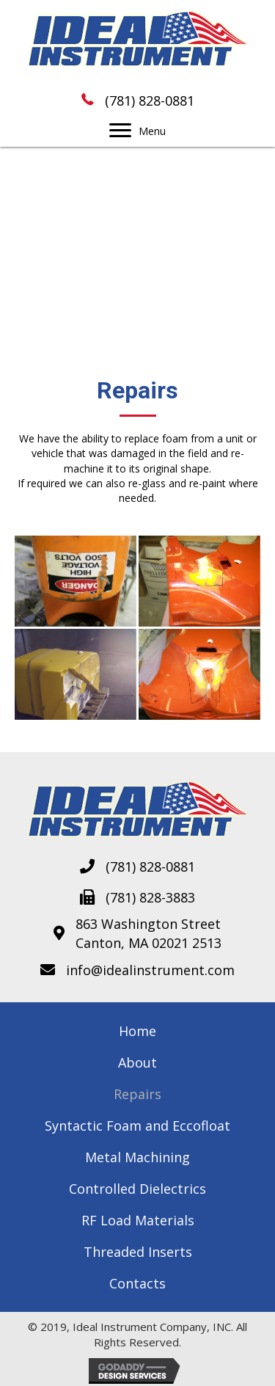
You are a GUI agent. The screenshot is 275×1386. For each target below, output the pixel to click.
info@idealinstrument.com (150, 970)
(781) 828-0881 (149, 100)
